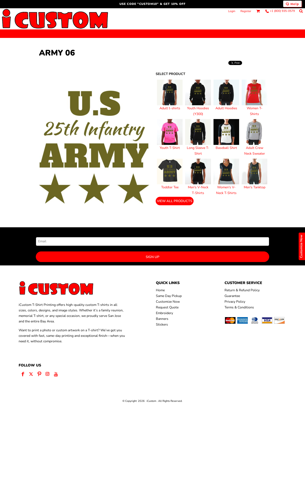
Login (231, 11)
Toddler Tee (170, 187)
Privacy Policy (235, 301)
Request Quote (167, 307)
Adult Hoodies (226, 108)
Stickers (162, 324)
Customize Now (168, 301)
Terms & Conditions (239, 307)
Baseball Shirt (226, 148)
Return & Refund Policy (242, 290)
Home (160, 290)
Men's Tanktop (254, 187)
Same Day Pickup (169, 296)
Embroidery (164, 313)
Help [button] (292, 4)
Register (245, 11)
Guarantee (232, 296)
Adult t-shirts (169, 108)
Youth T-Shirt (170, 148)
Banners (162, 318)
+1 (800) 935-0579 (282, 11)
